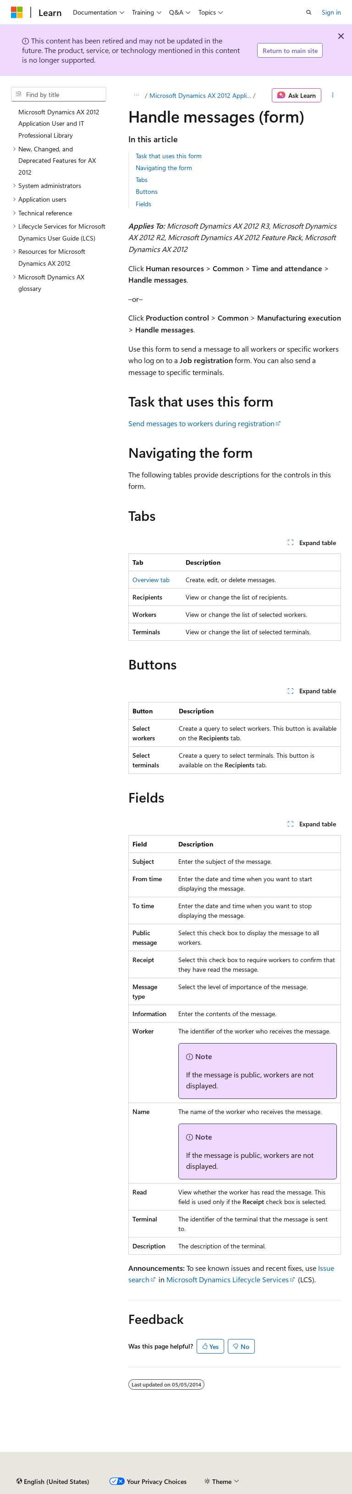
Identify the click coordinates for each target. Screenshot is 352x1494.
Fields (143, 203)
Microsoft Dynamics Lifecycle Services (227, 1279)
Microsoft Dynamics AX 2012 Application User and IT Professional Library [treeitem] (58, 123)
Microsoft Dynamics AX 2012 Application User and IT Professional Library (200, 95)
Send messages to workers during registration (201, 423)
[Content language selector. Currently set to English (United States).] (53, 1481)
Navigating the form (164, 167)
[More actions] (333, 95)
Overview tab (151, 579)
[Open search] (309, 12)
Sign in (331, 12)
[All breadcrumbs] (136, 95)
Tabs (142, 179)
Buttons (147, 191)
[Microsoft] (17, 12)
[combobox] (58, 94)
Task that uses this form (169, 155)
